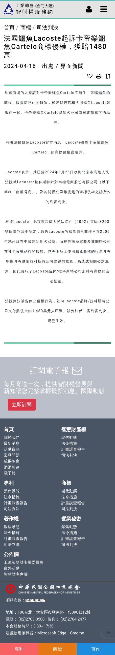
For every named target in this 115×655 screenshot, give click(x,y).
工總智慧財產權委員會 (23, 562)
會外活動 (12, 568)
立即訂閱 (22, 405)
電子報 (10, 473)
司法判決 (47, 28)
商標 (57, 649)
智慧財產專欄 (15, 574)
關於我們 (12, 437)
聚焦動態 (69, 437)
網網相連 (12, 467)
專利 (19, 649)
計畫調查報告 (73, 449)
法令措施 (69, 443)
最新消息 (12, 443)
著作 (95, 649)
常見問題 (12, 455)
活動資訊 (12, 449)
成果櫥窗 (12, 461)
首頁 (9, 28)
